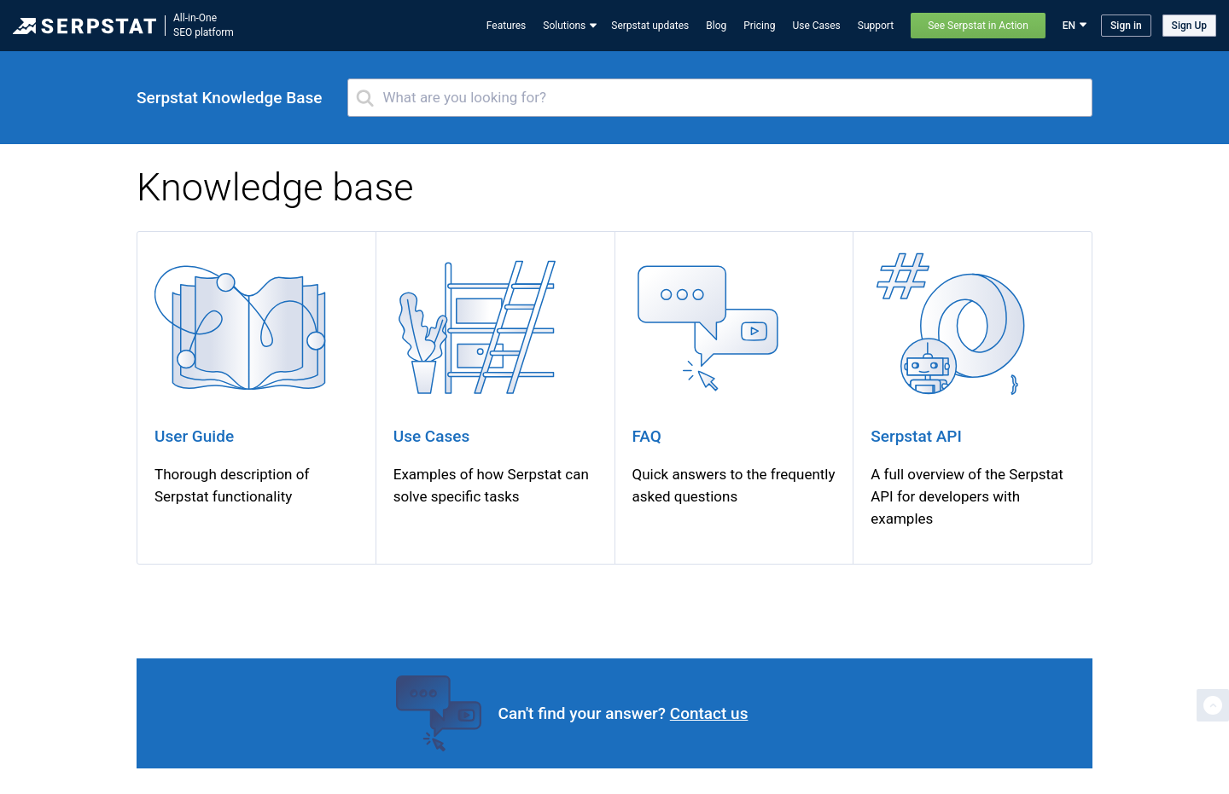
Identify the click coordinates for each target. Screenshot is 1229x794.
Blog (716, 26)
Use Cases (816, 26)
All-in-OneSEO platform (203, 25)
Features (506, 26)
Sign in (1126, 26)
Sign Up (1189, 26)
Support (876, 26)
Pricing (759, 26)
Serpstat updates (650, 26)
